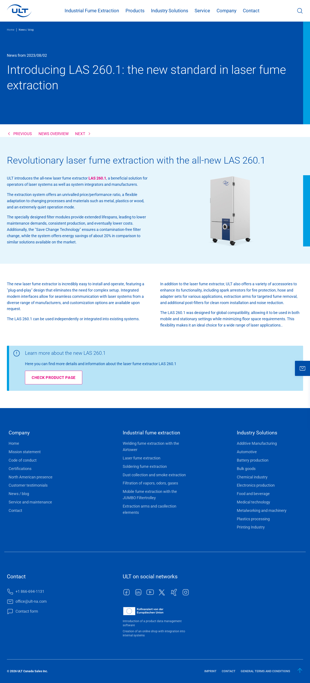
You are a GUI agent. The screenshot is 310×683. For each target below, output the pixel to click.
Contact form (27, 611)
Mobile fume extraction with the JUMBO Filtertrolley (150, 494)
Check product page (54, 377)
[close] (302, 368)
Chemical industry (252, 477)
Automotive (247, 452)
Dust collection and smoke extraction (154, 475)
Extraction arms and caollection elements (149, 509)
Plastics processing (253, 519)
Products (135, 10)
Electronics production (256, 485)
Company (226, 10)
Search (300, 11)
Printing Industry (251, 527)
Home (10, 29)
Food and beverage (253, 493)
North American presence (31, 477)
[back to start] (300, 670)
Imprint (210, 671)
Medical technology (253, 502)
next (80, 133)
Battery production (252, 460)
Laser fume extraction (141, 458)
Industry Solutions (169, 10)
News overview (54, 133)
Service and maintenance (30, 502)
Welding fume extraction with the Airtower (151, 446)
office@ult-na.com (31, 601)
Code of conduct (23, 460)
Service (202, 10)
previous (22, 133)
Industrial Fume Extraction (92, 10)
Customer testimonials (28, 485)
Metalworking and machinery (262, 510)
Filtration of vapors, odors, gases (150, 483)
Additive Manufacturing (257, 443)
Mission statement (25, 452)
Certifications (20, 468)
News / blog (19, 493)
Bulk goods (246, 468)
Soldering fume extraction (145, 466)
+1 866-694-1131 (30, 591)
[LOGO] (19, 11)
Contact (251, 10)
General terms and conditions (265, 671)
